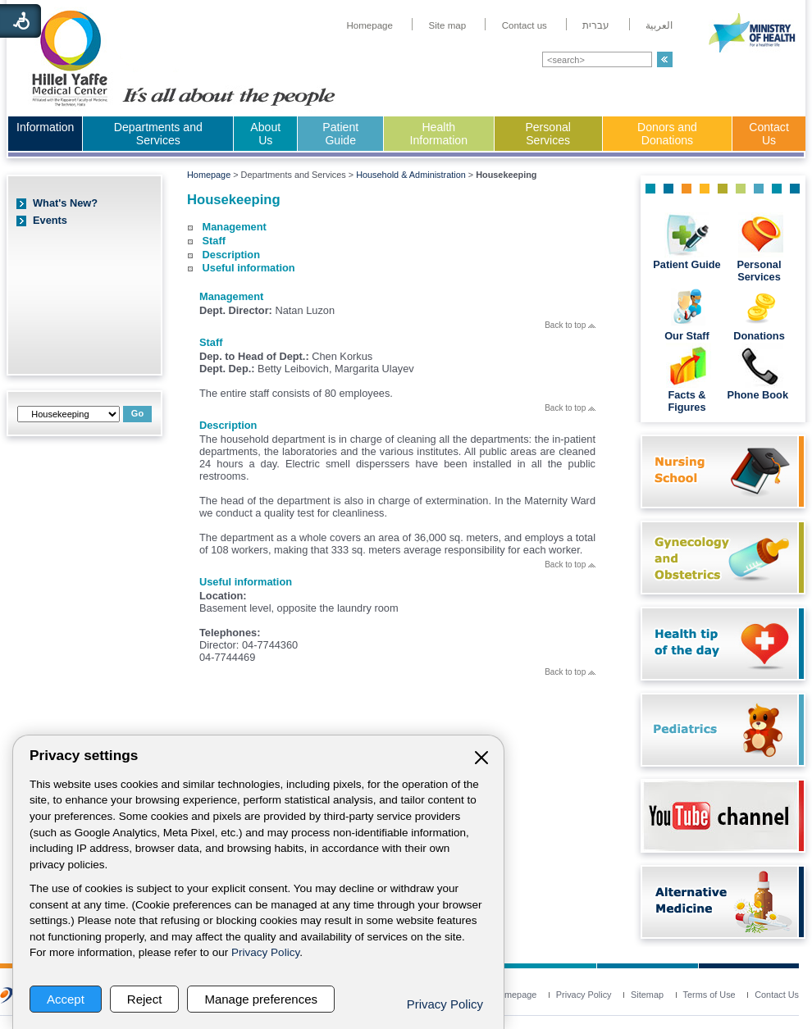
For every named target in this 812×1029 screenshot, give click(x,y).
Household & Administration (411, 175)
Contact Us (769, 134)
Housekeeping (234, 199)
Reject (144, 999)
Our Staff (686, 336)
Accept (65, 999)
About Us (265, 134)
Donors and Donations (667, 134)
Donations (759, 336)
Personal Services (548, 134)
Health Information (439, 134)
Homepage (208, 175)
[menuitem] (369, 25)
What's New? (65, 203)
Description (231, 254)
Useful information (249, 268)
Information (45, 127)
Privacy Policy (265, 952)
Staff (214, 240)
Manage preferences (260, 999)
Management (235, 227)
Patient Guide (340, 134)
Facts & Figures (686, 401)
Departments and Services (158, 134)
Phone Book (759, 395)
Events (50, 220)
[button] (665, 59)
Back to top (570, 325)
